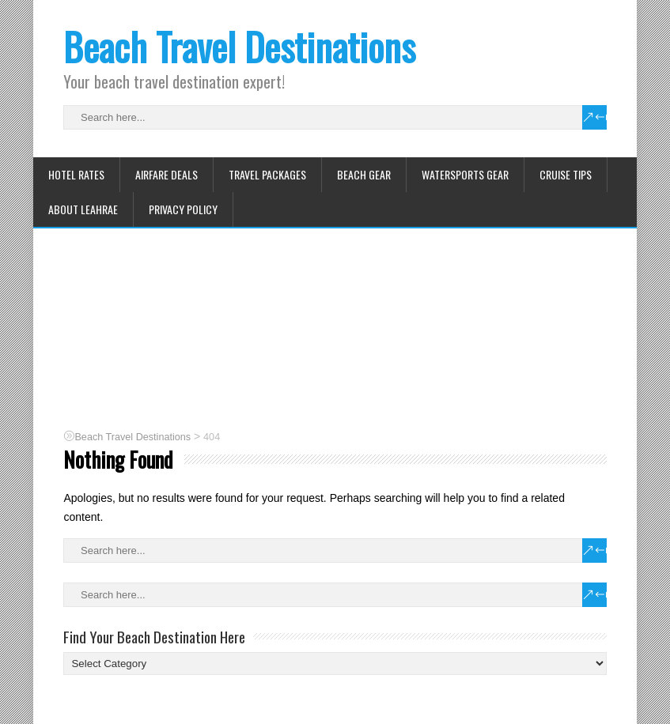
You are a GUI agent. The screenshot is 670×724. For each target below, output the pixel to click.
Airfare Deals (166, 174)
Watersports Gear (465, 174)
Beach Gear (364, 174)
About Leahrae (83, 209)
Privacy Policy (183, 209)
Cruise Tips (565, 174)
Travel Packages (267, 174)
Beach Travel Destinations (239, 46)
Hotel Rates (76, 174)
